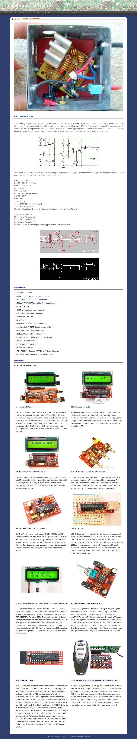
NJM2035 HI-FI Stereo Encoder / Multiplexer (35, 354)
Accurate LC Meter (24, 293)
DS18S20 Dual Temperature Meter (31, 330)
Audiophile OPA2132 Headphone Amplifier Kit (35, 327)
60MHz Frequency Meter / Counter (31, 310)
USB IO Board (23, 306)
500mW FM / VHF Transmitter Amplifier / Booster (37, 303)
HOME (4, 13)
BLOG (22, 13)
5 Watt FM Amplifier (25, 348)
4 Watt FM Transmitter (32, 19)
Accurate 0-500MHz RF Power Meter (32, 324)
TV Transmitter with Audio (27, 344)
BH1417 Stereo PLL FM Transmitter (31, 334)
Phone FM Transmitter (26, 341)
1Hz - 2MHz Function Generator (30, 313)
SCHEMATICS (33, 13)
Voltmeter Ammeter (25, 317)
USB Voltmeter (23, 320)
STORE (13, 13)
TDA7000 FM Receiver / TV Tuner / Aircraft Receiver (38, 351)
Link (34, 365)
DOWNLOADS (62, 13)
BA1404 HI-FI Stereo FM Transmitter (32, 300)
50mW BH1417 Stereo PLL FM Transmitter (34, 337)
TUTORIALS (48, 13)
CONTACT (75, 13)
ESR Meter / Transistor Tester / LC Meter (33, 296)
